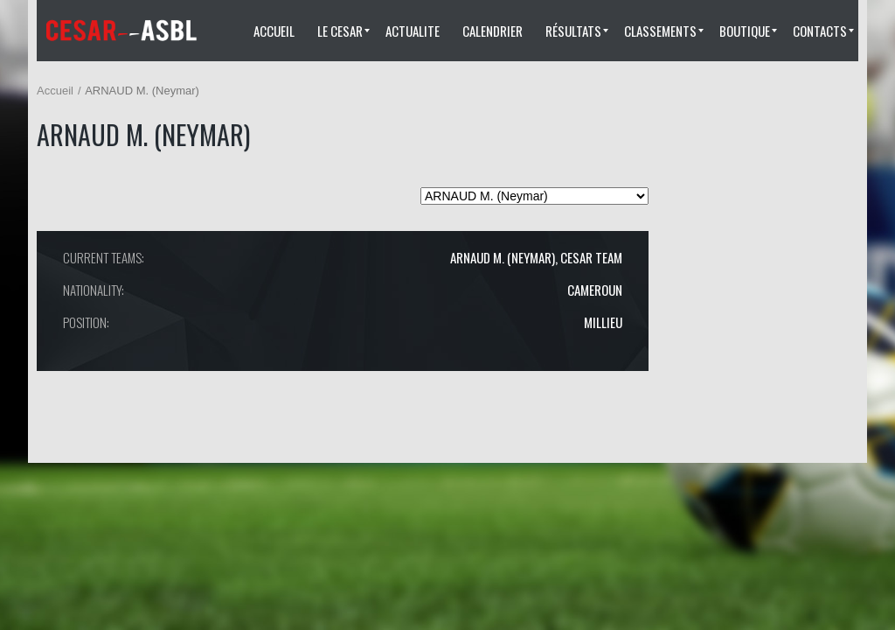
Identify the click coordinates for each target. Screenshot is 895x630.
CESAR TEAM (591, 257)
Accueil (55, 90)
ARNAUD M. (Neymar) (502, 257)
